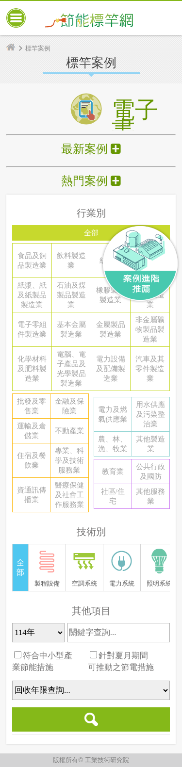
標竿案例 (37, 48)
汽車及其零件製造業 (150, 368)
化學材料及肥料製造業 (32, 368)
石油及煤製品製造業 (71, 295)
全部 (91, 233)
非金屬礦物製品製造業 (150, 329)
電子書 (135, 105)
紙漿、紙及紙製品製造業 (32, 295)
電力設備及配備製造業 (110, 368)
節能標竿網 (90, 18)
